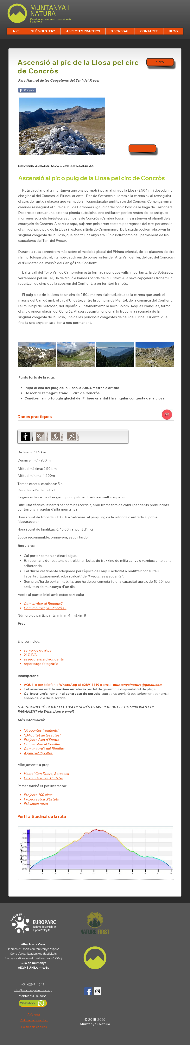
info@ (18, 990)
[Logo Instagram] (97, 991)
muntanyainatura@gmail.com (137, 684)
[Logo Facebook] (88, 991)
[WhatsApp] (33, 1003)
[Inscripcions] (142, 148)
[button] (42, 31)
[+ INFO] (160, 62)
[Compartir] (27, 90)
